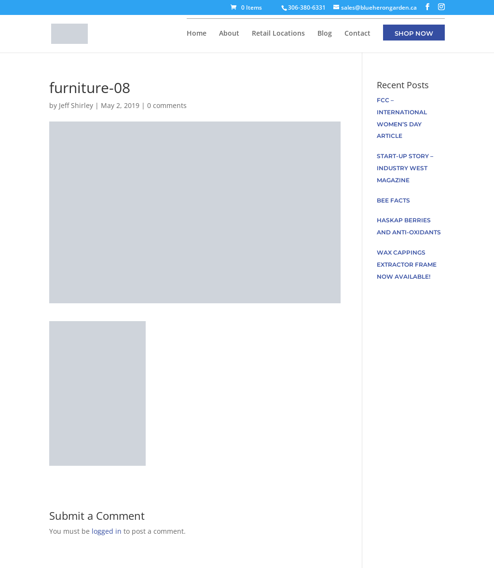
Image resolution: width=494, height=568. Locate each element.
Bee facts (393, 200)
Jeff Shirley (76, 105)
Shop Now (414, 33)
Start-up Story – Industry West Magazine (405, 168)
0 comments (167, 105)
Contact (357, 34)
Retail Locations (278, 34)
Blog (324, 34)
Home (196, 34)
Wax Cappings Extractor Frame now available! (407, 264)
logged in (107, 531)
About (229, 34)
